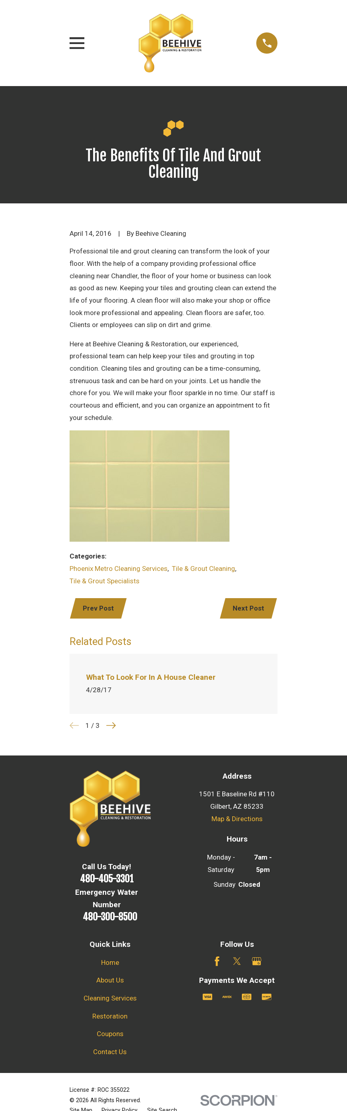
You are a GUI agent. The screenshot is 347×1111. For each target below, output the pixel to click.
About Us (110, 981)
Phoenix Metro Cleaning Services (119, 569)
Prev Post (99, 609)
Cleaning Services (110, 999)
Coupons (110, 1035)
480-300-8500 (110, 918)
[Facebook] (217, 962)
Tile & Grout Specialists (105, 581)
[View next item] (111, 726)
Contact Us (110, 1053)
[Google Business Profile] (256, 962)
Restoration (110, 1017)
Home (110, 963)
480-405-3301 (107, 880)
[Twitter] (237, 962)
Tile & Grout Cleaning (203, 569)
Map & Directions (237, 820)
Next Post (247, 609)
